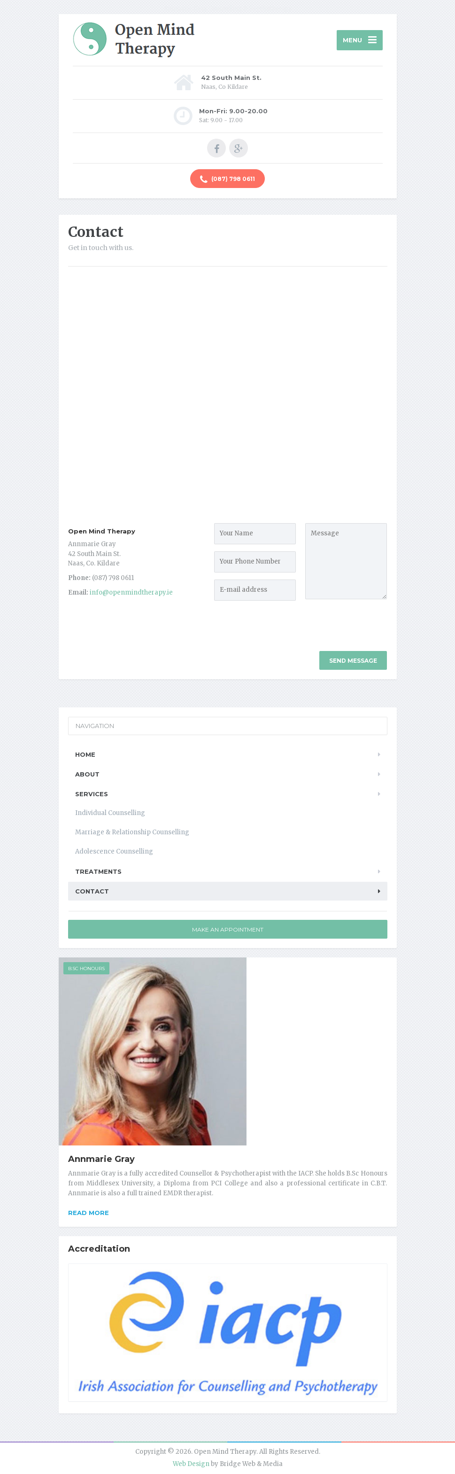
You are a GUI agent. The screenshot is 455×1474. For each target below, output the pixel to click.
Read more (88, 1212)
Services (91, 794)
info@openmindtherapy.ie (131, 592)
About (87, 774)
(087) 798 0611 (227, 179)
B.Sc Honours (86, 968)
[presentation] (376, 632)
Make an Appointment (227, 929)
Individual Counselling (110, 813)
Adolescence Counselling (114, 851)
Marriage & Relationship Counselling (132, 832)
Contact (92, 891)
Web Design (191, 1464)
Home (85, 754)
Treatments (98, 871)
